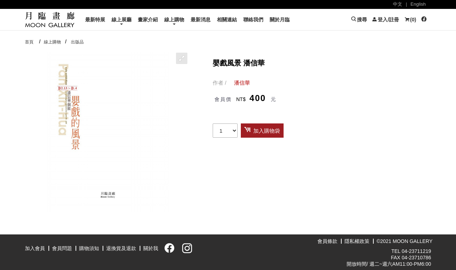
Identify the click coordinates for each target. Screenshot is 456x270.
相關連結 (227, 19)
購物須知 (89, 248)
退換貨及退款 (121, 248)
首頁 (29, 41)
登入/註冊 (385, 19)
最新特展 (95, 19)
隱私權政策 (356, 241)
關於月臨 (280, 19)
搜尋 (359, 19)
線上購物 (174, 19)
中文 (397, 4)
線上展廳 (121, 19)
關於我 (150, 248)
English (418, 4)
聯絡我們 (253, 19)
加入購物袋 (266, 131)
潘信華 (242, 83)
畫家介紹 (148, 19)
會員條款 (327, 241)
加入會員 (35, 248)
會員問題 (62, 248)
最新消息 (201, 19)
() (410, 19)
